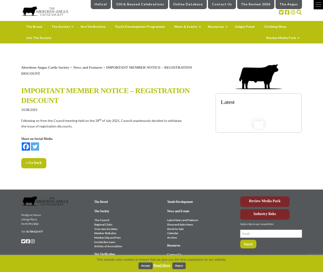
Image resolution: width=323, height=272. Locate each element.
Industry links (265, 214)
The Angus (288, 4)
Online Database (188, 4)
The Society (101, 211)
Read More (162, 265)
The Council (101, 220)
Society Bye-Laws (104, 242)
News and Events (178, 211)
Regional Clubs (103, 224)
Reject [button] (179, 265)
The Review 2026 (255, 4)
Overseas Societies (106, 228)
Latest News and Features (182, 220)
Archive (172, 237)
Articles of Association (108, 246)
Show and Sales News (180, 224)
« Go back (34, 163)
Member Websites (105, 233)
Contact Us (222, 4)
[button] (318, 4)
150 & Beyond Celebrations (140, 4)
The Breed (101, 202)
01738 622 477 (34, 231)
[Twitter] (35, 146)
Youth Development (180, 202)
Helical (100, 4)
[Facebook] (26, 146)
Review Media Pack (265, 201)
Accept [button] (145, 265)
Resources (173, 245)
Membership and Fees (107, 237)
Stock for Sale (175, 228)
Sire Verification (104, 254)
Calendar (172, 233)
